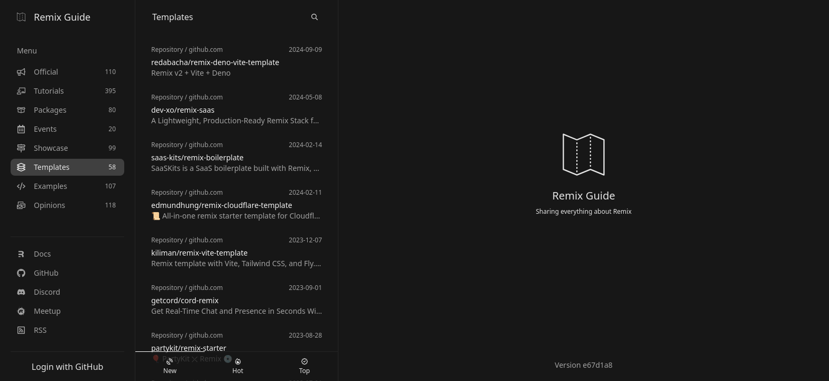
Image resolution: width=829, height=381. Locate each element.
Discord (38, 292)
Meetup (39, 311)
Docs (34, 254)
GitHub (38, 273)
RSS (32, 330)
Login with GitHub (68, 367)
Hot (238, 366)
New (170, 366)
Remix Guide (53, 17)
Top (304, 366)
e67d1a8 (597, 365)
